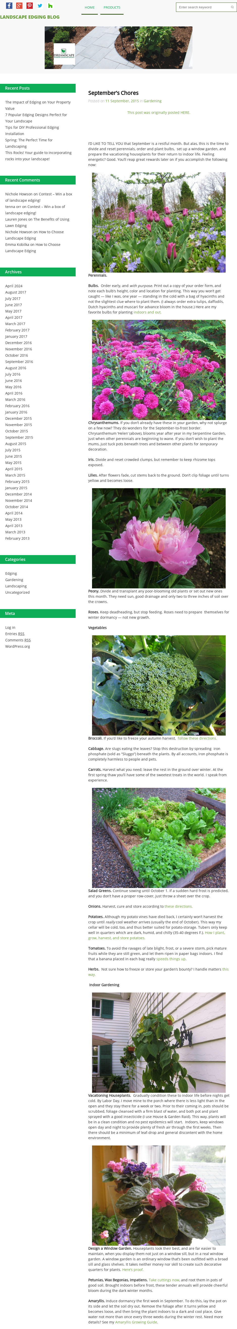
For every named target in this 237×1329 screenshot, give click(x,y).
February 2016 (17, 405)
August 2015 (15, 443)
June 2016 (13, 380)
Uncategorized (17, 592)
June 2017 (13, 304)
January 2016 (16, 412)
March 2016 (15, 399)
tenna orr (13, 206)
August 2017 (15, 292)
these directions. (179, 906)
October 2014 (16, 506)
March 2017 (15, 323)
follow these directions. (197, 738)
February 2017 (17, 330)
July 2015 (12, 450)
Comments (18, 640)
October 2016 (16, 355)
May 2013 (13, 519)
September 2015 (19, 437)
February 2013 (17, 538)
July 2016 (12, 374)
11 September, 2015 (122, 100)
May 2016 (13, 386)
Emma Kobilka (17, 244)
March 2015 (15, 475)
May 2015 (13, 462)
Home (90, 7)
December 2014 (18, 494)
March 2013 (15, 532)
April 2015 (13, 468)
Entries (14, 633)
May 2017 (13, 311)
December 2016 (18, 342)
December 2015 (18, 418)
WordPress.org (17, 646)
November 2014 (18, 500)
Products (112, 7)
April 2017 (13, 317)
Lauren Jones (16, 219)
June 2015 (13, 456)
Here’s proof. (133, 1269)
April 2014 (13, 513)
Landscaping (16, 586)
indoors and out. (148, 312)
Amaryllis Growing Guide (136, 1322)
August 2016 (15, 368)
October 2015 (16, 431)
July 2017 (12, 298)
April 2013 (13, 525)
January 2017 (16, 336)
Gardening (14, 579)
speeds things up (171, 958)
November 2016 (18, 349)
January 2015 (16, 487)
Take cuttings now (164, 1280)
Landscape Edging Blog (30, 17)
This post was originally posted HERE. (158, 112)
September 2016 (19, 361)
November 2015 (18, 424)
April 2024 (13, 285)
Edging (11, 573)
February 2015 (17, 481)
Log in (10, 627)
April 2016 (13, 393)
